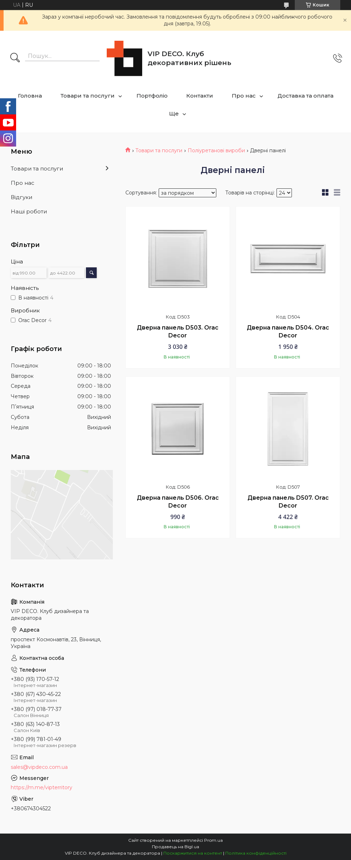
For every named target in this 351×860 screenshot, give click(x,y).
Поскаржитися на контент (192, 853)
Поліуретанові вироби (216, 150)
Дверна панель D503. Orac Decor (177, 331)
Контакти (199, 95)
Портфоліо (152, 95)
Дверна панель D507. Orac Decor (288, 501)
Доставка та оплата (305, 95)
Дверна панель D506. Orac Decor (178, 501)
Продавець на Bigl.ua (175, 846)
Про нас (244, 95)
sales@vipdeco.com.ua (39, 767)
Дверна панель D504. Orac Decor (288, 331)
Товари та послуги (88, 95)
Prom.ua (213, 840)
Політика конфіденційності (256, 853)
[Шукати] (15, 58)
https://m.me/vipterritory (41, 787)
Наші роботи (29, 211)
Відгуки (21, 197)
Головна (30, 95)
